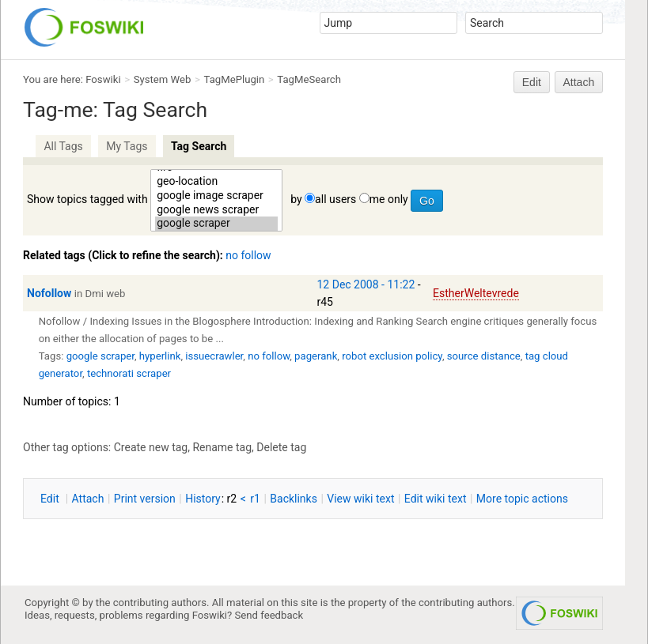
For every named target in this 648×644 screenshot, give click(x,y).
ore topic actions (522, 498)
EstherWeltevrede (476, 293)
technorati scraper (129, 373)
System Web (162, 79)
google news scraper (216, 210)
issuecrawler (214, 356)
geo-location (216, 182)
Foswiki (102, 79)
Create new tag (151, 447)
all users (335, 199)
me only (388, 199)
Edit (531, 82)
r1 (255, 498)
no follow (248, 255)
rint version (145, 498)
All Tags (63, 146)
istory (203, 498)
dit (51, 498)
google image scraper (216, 196)
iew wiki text (360, 498)
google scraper (216, 224)
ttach (88, 498)
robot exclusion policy (392, 356)
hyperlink (160, 356)
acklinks (293, 498)
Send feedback (269, 615)
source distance (484, 356)
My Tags (126, 146)
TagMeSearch (309, 79)
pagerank (315, 356)
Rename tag (222, 447)
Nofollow (49, 293)
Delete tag (281, 447)
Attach (579, 82)
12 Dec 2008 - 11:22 (366, 284)
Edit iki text (435, 498)
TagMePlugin (234, 79)
